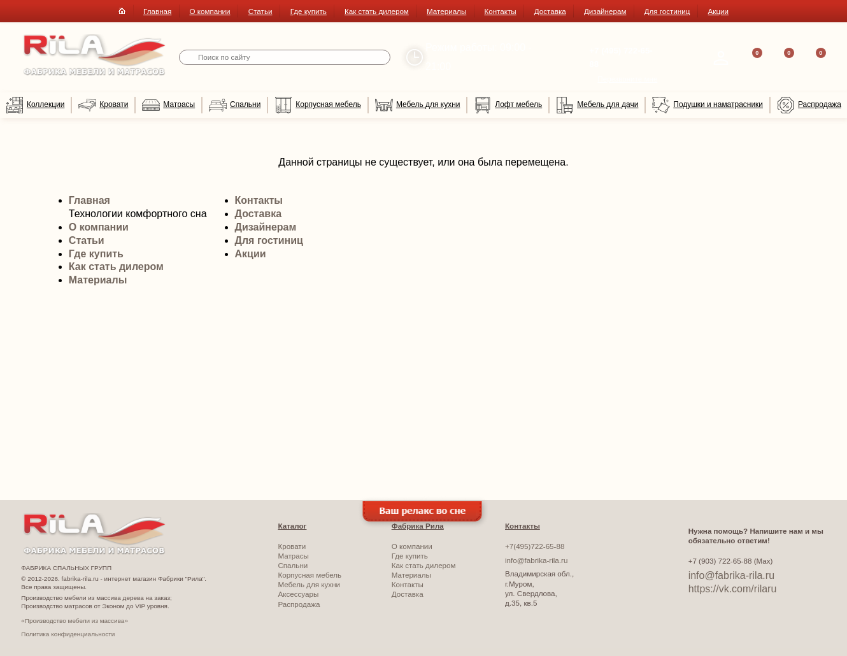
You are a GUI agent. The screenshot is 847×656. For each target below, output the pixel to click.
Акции (718, 11)
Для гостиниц (667, 11)
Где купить (308, 11)
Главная (157, 11)
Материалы (446, 11)
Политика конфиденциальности (68, 634)
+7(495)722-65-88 (534, 546)
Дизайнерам (605, 11)
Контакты (500, 11)
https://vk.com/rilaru (732, 588)
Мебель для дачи (597, 105)
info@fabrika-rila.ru (536, 560)
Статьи (260, 11)
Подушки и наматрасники (707, 105)
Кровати (103, 105)
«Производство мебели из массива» (74, 620)
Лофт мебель (508, 105)
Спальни (234, 105)
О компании (209, 11)
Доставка (550, 11)
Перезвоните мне (627, 79)
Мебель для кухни (417, 105)
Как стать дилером (377, 11)
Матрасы (168, 105)
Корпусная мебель (317, 105)
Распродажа (809, 105)
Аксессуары (298, 594)
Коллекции (35, 105)
